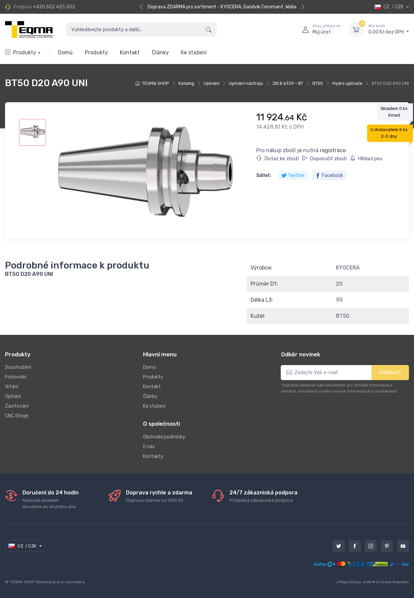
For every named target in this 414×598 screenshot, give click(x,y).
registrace (333, 150)
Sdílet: (263, 175)
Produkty (20, 52)
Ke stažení (194, 52)
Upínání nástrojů (246, 83)
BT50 (318, 83)
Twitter (292, 175)
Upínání (211, 83)
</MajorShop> (349, 582)
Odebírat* (390, 372)
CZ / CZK (389, 7)
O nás (149, 447)
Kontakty (153, 456)
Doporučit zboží (324, 159)
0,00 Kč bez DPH (388, 29)
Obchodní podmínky (164, 437)
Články (160, 52)
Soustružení (18, 367)
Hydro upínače (347, 83)
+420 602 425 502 (54, 7)
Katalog (186, 83)
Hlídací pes (366, 159)
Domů (65, 52)
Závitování (16, 406)
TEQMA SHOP (155, 83)
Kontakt (130, 52)
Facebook (329, 175)
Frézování (15, 377)
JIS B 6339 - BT (287, 83)
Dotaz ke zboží (278, 159)
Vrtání (11, 387)
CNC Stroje (16, 416)
